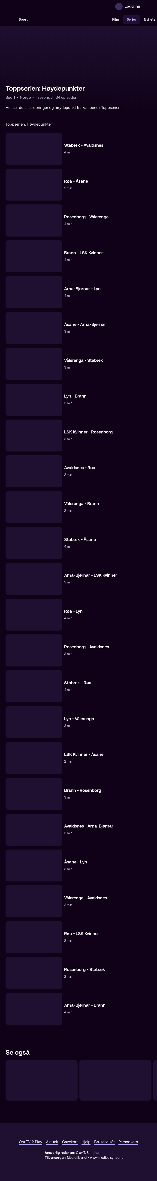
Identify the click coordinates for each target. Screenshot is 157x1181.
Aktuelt (52, 1142)
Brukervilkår (104, 1142)
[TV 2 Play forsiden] (40, 6)
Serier (131, 20)
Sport (23, 20)
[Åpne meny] (146, 6)
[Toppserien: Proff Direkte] (42, 1080)
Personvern (128, 1142)
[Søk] (10, 19)
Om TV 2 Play (30, 1142)
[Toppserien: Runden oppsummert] (115, 1080)
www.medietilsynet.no (107, 1158)
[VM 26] (70, 19)
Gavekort (70, 1142)
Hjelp (86, 1142)
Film (115, 20)
